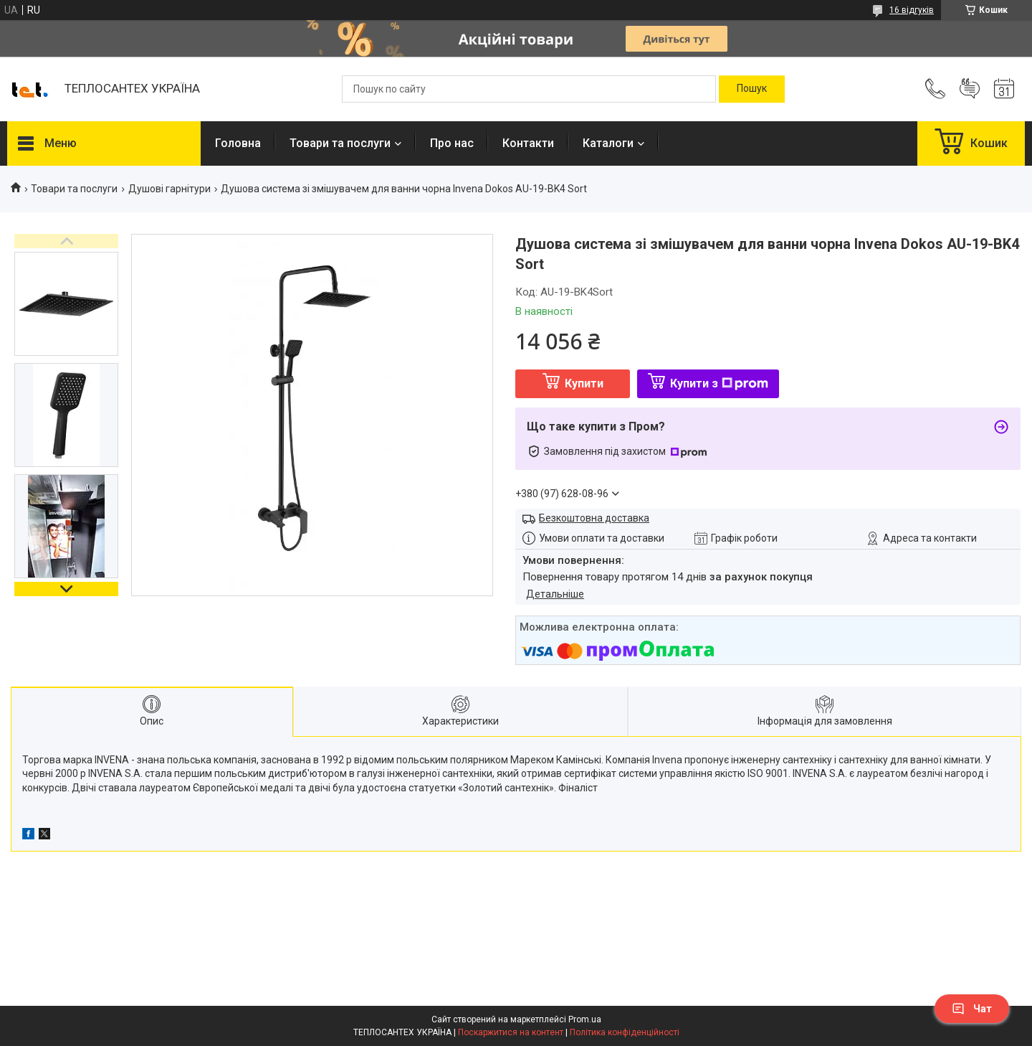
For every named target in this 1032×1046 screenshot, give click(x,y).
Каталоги (608, 143)
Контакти (528, 143)
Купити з (719, 383)
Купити (584, 383)
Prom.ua (584, 1019)
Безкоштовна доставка (594, 518)
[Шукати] (752, 89)
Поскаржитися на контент (510, 1032)
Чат (972, 1008)
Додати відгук (970, 89)
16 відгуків (911, 10)
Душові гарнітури (169, 188)
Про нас (452, 143)
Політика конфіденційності (624, 1032)
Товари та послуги (340, 143)
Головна (238, 143)
